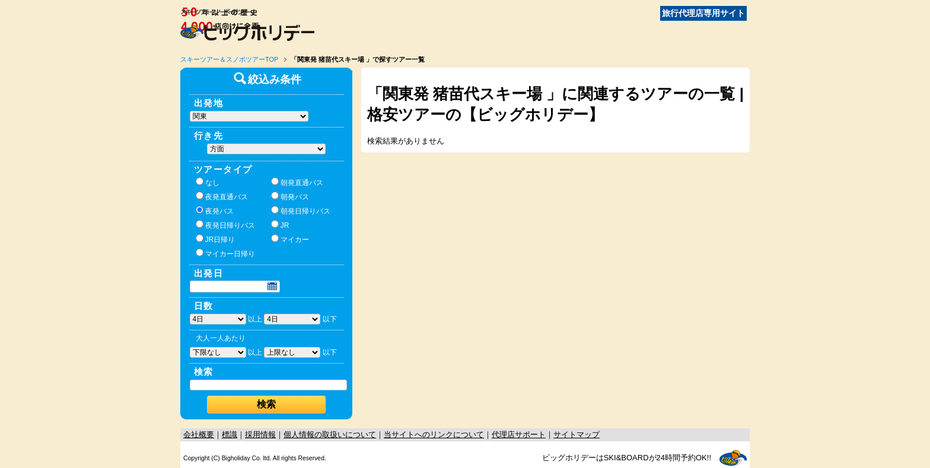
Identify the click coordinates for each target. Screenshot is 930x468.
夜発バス (215, 210)
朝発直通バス (297, 182)
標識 (229, 434)
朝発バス (290, 196)
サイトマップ (576, 434)
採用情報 (260, 434)
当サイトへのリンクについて (434, 434)
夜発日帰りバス (225, 225)
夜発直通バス (222, 196)
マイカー (290, 239)
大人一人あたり (221, 338)
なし (207, 182)
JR (280, 225)
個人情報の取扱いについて (330, 434)
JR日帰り (215, 239)
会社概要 (198, 434)
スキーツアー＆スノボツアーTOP (229, 59)
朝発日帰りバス (300, 210)
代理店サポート (519, 434)
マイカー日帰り (225, 253)
